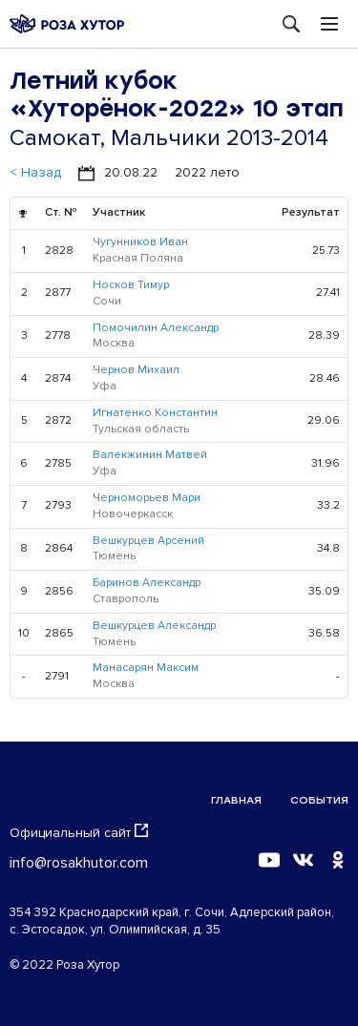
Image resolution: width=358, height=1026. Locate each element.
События (319, 800)
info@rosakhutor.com (79, 862)
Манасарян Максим (146, 667)
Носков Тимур (131, 285)
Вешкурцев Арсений (148, 541)
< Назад (35, 172)
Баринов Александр (146, 583)
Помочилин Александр (156, 328)
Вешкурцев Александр (154, 625)
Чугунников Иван (140, 242)
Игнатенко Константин (155, 413)
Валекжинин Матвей (150, 455)
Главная (236, 800)
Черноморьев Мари (146, 498)
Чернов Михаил (136, 370)
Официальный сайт (79, 832)
